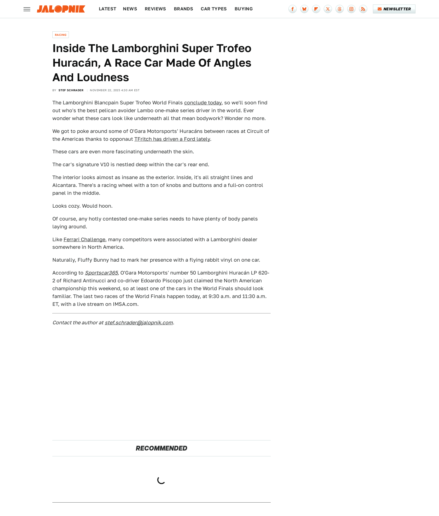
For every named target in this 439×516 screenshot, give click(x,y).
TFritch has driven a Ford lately (172, 139)
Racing (60, 34)
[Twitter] (328, 9)
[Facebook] (292, 9)
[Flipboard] (316, 9)
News (130, 8)
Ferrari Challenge (84, 239)
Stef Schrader (71, 90)
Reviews (155, 8)
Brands (183, 8)
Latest (107, 8)
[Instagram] (351, 9)
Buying (244, 8)
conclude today (202, 102)
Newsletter (394, 9)
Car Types (214, 8)
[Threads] (339, 9)
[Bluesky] (304, 9)
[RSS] (363, 9)
